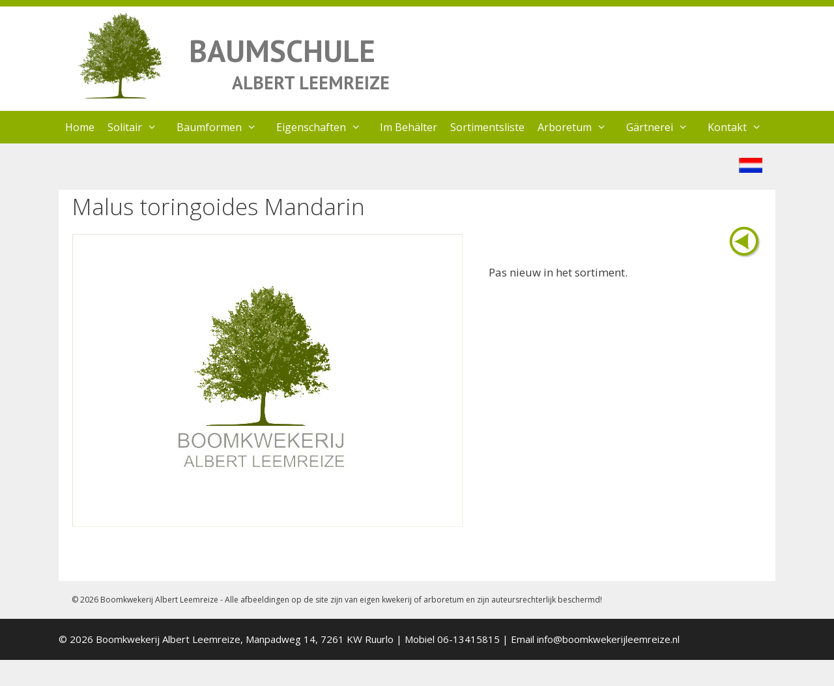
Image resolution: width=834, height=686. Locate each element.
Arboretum (579, 127)
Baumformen (223, 127)
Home (79, 127)
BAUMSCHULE (282, 50)
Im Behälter (408, 127)
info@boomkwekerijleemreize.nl (608, 639)
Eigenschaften (325, 127)
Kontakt (741, 127)
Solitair (139, 127)
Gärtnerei (663, 127)
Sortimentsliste (487, 127)
